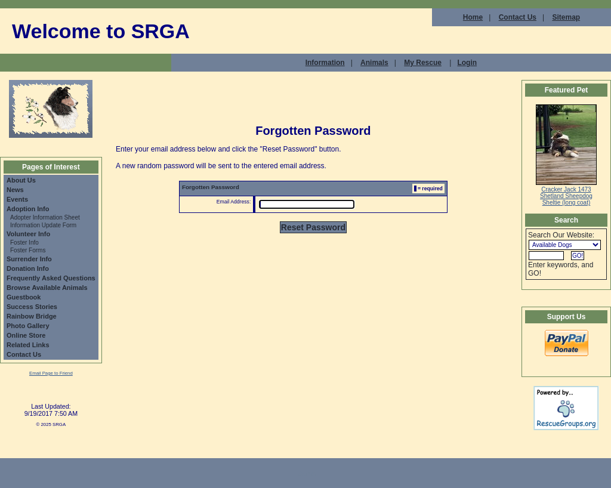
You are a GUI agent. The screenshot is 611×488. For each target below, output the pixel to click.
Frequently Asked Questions (51, 278)
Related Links (28, 344)
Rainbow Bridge (32, 316)
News (15, 189)
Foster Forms (27, 250)
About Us (21, 180)
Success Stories (32, 306)
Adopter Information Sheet (45, 217)
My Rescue (423, 62)
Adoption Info (28, 208)
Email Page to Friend (51, 373)
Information (325, 62)
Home (473, 17)
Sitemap (566, 17)
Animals (374, 62)
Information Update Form (43, 225)
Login (467, 62)
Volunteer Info (28, 233)
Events (17, 199)
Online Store (26, 335)
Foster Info (24, 242)
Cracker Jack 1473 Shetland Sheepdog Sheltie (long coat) (566, 196)
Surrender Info (29, 258)
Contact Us (517, 17)
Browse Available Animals (47, 287)
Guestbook (24, 297)
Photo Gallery (28, 325)
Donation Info (28, 268)
